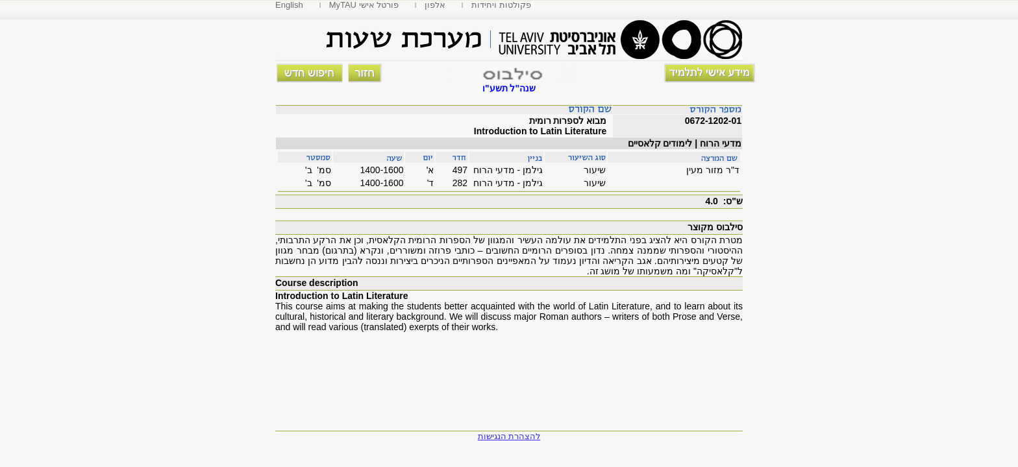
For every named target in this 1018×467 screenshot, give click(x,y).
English (289, 5)
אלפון (435, 5)
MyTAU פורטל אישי (364, 5)
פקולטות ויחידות (501, 5)
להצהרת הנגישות (509, 436)
